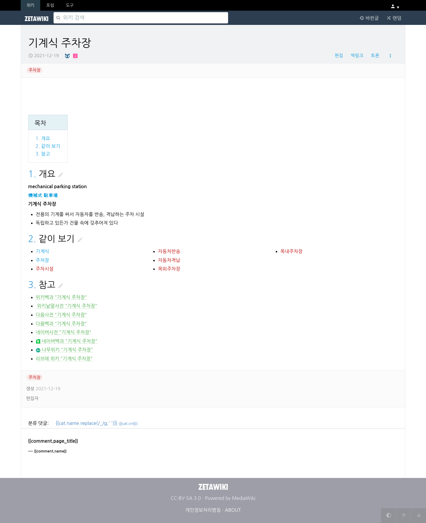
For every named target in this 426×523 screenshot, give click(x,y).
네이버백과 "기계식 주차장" (67, 341)
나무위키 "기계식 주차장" (64, 349)
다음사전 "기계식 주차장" (61, 314)
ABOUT (233, 510)
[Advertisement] (198, 94)
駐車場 (50, 195)
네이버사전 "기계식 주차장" (63, 332)
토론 (375, 55)
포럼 (50, 5)
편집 (339, 55)
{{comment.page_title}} (53, 441)
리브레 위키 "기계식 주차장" (64, 358)
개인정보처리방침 (203, 510)
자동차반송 (169, 251)
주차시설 (45, 268)
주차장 (35, 70)
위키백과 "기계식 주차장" (61, 297)
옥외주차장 (169, 268)
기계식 (42, 251)
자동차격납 (169, 260)
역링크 (357, 55)
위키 (30, 5)
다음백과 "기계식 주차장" (61, 323)
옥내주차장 (291, 251)
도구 (70, 5)
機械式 (35, 195)
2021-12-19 (43, 55)
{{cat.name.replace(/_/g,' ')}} (97, 423)
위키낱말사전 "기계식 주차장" (66, 305)
